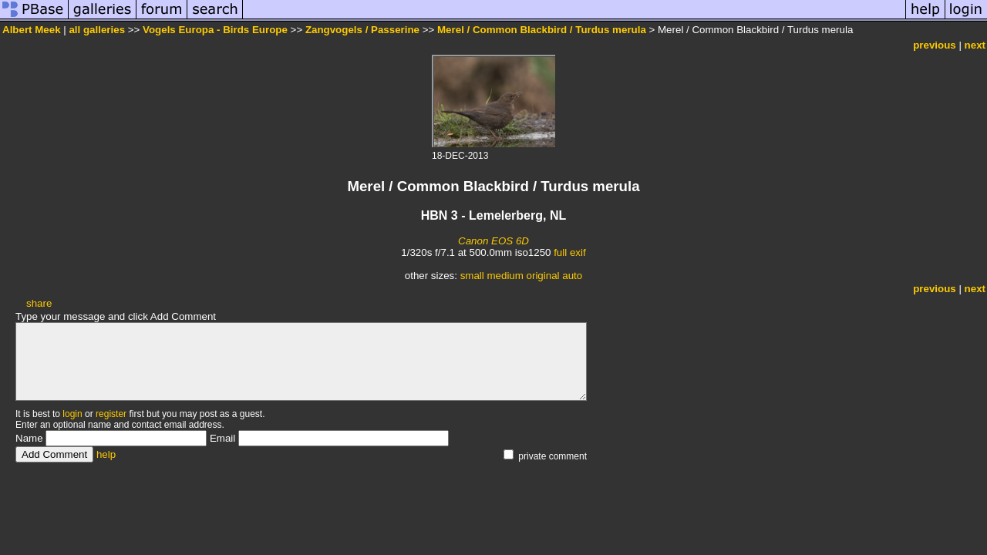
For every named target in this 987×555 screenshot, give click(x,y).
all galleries (97, 29)
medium (505, 275)
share (39, 303)
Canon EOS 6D (493, 241)
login (72, 414)
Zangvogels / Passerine (362, 29)
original (543, 275)
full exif (569, 252)
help (106, 454)
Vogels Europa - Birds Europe (215, 29)
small (472, 275)
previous (934, 45)
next (975, 45)
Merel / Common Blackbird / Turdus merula (541, 29)
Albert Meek (31, 29)
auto (572, 275)
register (111, 414)
